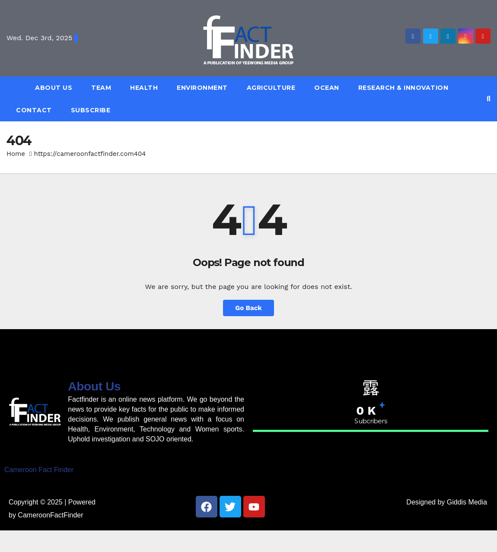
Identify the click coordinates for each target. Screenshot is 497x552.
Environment (202, 88)
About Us (53, 88)
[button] (489, 99)
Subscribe (91, 110)
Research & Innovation (403, 88)
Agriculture (271, 88)
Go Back (248, 308)
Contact (34, 110)
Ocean (326, 88)
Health (144, 88)
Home (15, 154)
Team (101, 88)
